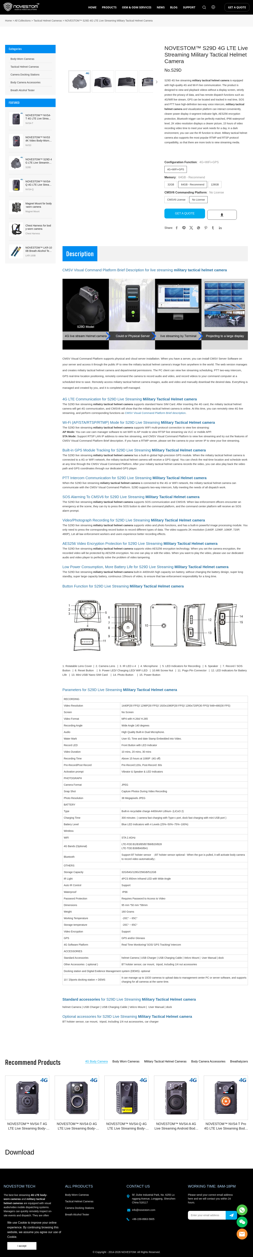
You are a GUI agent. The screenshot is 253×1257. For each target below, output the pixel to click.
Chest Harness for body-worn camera (38, 227)
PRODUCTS (109, 7)
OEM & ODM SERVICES (136, 7)
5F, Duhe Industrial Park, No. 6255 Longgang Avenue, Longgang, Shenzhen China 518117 (153, 1197)
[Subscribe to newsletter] (231, 1214)
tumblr (213, 226)
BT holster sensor (73, 1020)
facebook (176, 226)
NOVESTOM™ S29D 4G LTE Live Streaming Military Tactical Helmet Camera (109, 20)
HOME (92, 7)
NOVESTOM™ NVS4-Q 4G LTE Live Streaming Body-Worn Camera (39, 183)
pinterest (206, 226)
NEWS (161, 7)
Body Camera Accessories (25, 82)
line (184, 226)
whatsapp (198, 226)
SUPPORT (189, 7)
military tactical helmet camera (210, 80)
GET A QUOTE (237, 7)
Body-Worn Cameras (22, 58)
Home (8, 20)
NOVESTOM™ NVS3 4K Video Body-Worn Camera (39, 139)
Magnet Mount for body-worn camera (39, 205)
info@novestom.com (143, 1208)
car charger (152, 1020)
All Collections (23, 20)
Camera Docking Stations (25, 74)
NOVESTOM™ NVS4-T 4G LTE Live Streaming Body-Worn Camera (39, 117)
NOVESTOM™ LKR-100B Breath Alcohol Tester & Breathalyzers (39, 249)
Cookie (22, 1222)
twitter (191, 226)
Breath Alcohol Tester (23, 90)
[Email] (207, 1214)
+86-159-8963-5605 (143, 1218)
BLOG (174, 7)
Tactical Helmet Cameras (48, 20)
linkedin (220, 226)
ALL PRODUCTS (79, 1185)
